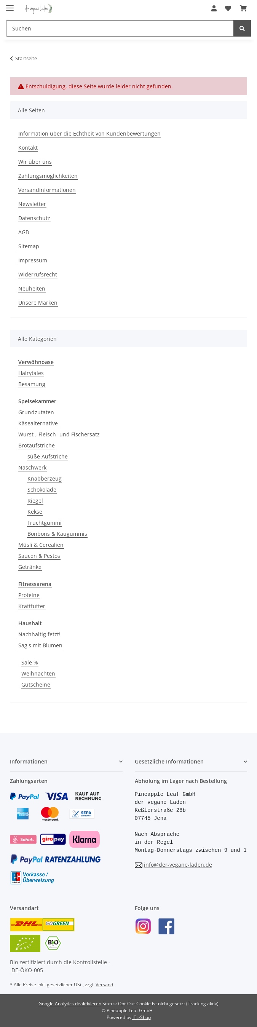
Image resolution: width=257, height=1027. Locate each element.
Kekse (34, 511)
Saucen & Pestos (39, 555)
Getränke (30, 566)
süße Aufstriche (47, 456)
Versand (104, 984)
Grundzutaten (36, 412)
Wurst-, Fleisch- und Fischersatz (59, 434)
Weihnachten (38, 673)
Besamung (31, 384)
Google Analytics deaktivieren (69, 1003)
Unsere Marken (37, 302)
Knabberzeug (44, 478)
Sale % (29, 662)
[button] (214, 8)
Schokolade (41, 489)
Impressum (32, 260)
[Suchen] (120, 28)
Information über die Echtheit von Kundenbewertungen (89, 133)
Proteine (29, 595)
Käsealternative (38, 423)
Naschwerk (32, 467)
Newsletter (32, 204)
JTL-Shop (141, 1017)
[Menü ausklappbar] (10, 5)
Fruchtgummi (44, 522)
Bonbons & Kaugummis (57, 533)
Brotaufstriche (36, 445)
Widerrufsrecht (37, 274)
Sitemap (28, 246)
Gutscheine (35, 684)
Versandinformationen (47, 189)
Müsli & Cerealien (41, 544)
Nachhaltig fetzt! (39, 634)
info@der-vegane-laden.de (178, 864)
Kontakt (28, 147)
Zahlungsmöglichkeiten (48, 175)
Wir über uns (35, 161)
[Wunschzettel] (228, 8)
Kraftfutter (31, 606)
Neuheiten (31, 288)
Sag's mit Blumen (40, 645)
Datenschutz (34, 218)
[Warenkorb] (243, 8)
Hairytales (31, 373)
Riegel (35, 500)
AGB (23, 232)
